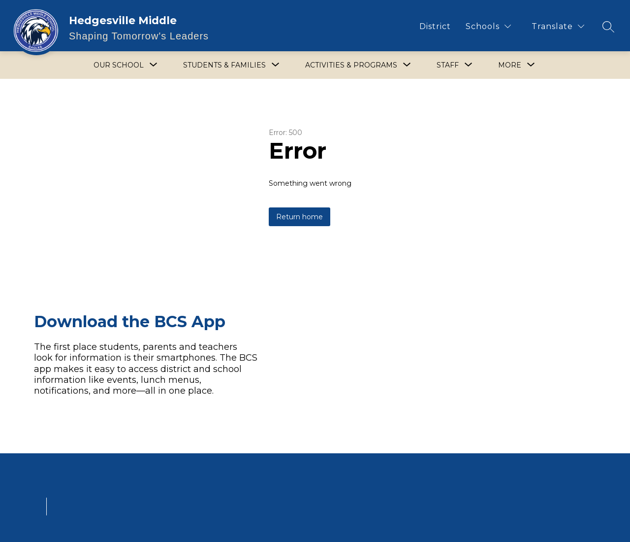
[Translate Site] (558, 26)
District (435, 26)
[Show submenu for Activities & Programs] (351, 65)
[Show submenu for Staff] (448, 65)
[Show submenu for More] (509, 65)
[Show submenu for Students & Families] (224, 65)
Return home (299, 216)
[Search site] (608, 27)
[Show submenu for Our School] (119, 65)
